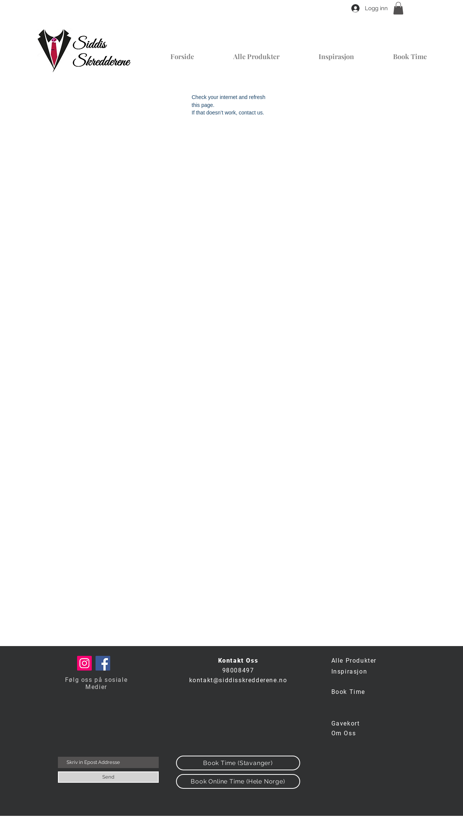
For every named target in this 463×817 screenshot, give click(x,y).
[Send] (108, 777)
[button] (398, 8)
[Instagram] (84, 663)
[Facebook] (103, 663)
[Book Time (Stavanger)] (238, 763)
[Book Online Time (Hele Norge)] (238, 781)
